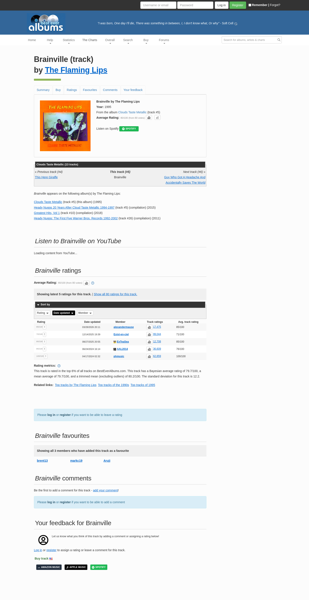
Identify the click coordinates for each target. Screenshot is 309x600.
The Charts (89, 40)
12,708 (157, 341)
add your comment (105, 490)
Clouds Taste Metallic (132, 112)
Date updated (63, 312)
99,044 (157, 334)
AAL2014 (122, 349)
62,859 (157, 356)
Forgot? (275, 5)
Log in (38, 550)
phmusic (119, 356)
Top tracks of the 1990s (113, 385)
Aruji (106, 460)
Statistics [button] (69, 41)
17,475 (157, 326)
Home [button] (32, 40)
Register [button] (237, 5)
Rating (43, 312)
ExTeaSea (123, 341)
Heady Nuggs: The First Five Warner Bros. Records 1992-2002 (76, 218)
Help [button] (50, 41)
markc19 (76, 460)
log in (51, 415)
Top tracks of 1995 (142, 385)
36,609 (157, 348)
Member (85, 312)
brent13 (42, 460)
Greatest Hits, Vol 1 (47, 213)
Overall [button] (110, 41)
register (65, 415)
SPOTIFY (129, 128)
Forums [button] (164, 41)
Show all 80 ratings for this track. (115, 294)
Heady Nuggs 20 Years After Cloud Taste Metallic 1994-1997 (74, 207)
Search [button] (128, 41)
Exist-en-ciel (121, 334)
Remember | (258, 5)
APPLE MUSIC (76, 567)
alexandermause (124, 327)
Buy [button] (145, 41)
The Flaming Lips (76, 70)
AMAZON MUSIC (49, 567)
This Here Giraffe (46, 177)
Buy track (41, 558)
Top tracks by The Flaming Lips (76, 385)
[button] (149, 117)
